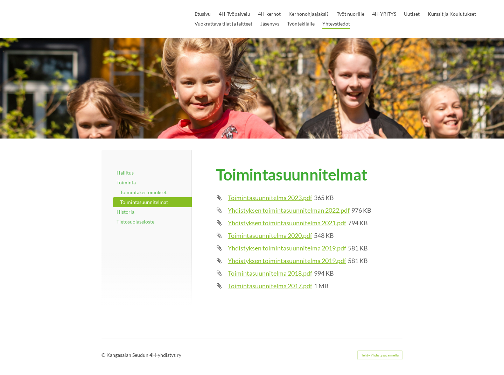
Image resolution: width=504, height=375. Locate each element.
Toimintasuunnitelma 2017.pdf (270, 286)
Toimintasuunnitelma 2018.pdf (270, 273)
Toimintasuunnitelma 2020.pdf (270, 235)
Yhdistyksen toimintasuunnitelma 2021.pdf (287, 223)
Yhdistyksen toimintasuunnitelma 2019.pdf (287, 248)
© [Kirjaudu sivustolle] (104, 355)
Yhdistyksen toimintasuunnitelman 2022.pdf (289, 210)
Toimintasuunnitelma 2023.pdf (270, 197)
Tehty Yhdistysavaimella (380, 355)
